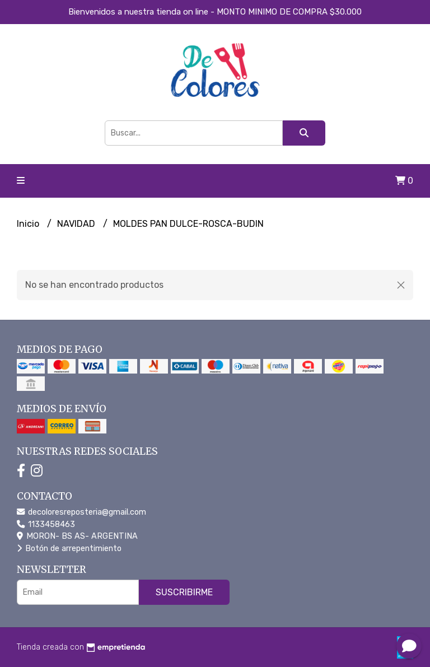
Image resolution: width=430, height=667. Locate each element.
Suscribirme (184, 592)
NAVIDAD (77, 223)
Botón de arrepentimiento (69, 548)
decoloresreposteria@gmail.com (81, 512)
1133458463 (46, 524)
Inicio (29, 223)
